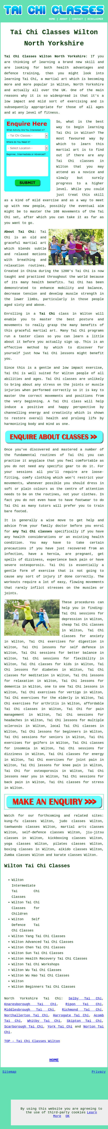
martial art (67, 150)
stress (98, 782)
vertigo (74, 692)
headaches (13, 720)
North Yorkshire (21, 998)
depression (72, 619)
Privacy (99, 1072)
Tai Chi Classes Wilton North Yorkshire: (47, 56)
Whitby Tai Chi (43, 1021)
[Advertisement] (73, 900)
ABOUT (63, 19)
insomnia (22, 748)
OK (68, 1116)
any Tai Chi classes (32, 531)
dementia (12, 686)
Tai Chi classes (75, 161)
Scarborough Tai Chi (23, 1026)
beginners (72, 731)
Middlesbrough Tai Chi (29, 1010)
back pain (13, 782)
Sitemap (9, 1072)
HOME (52, 19)
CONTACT (77, 19)
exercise (51, 200)
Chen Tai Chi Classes (45, 947)
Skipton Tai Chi (84, 1021)
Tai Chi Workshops (43, 964)
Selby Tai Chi (85, 998)
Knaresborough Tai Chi (30, 1004)
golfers (40, 743)
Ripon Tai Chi (84, 1004)
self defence (83, 647)
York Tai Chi (60, 1026)
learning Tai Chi (20, 79)
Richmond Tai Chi (82, 1010)
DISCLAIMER (95, 19)
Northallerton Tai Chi (26, 1015)
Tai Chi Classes (50, 936)
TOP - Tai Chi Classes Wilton (32, 1041)
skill (90, 62)
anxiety (97, 636)
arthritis (50, 703)
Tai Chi (63, 133)
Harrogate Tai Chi (71, 1015)
